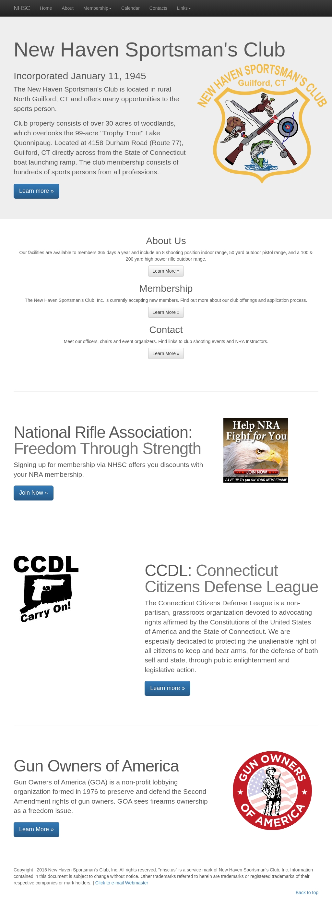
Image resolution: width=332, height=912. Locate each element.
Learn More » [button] (165, 271)
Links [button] (184, 8)
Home (46, 8)
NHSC (22, 8)
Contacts (158, 8)
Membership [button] (97, 8)
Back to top (307, 892)
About (68, 8)
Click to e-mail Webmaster (121, 882)
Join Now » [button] (33, 492)
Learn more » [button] (36, 191)
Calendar (130, 8)
